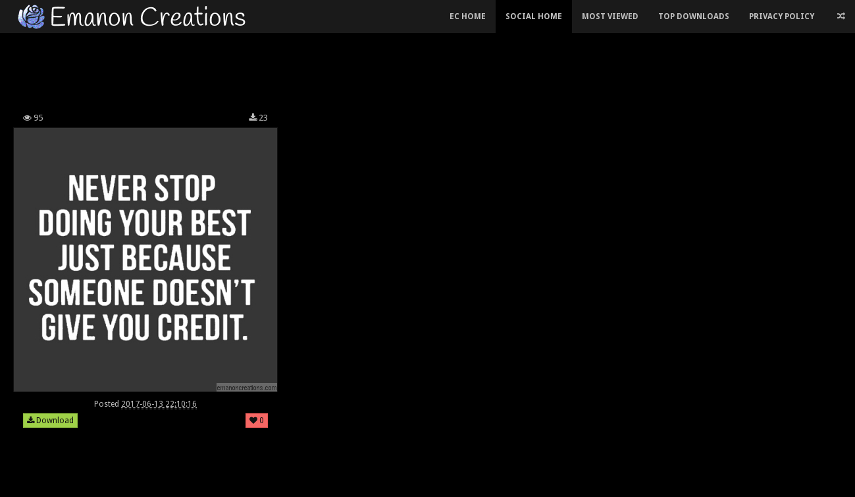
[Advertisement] (329, 68)
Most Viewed (610, 16)
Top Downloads (693, 16)
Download (50, 420)
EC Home (468, 16)
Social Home (533, 16)
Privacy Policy (781, 16)
